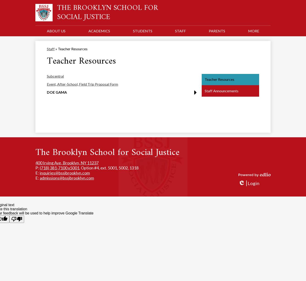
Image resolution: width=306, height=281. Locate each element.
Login (248, 183)
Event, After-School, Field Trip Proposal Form (82, 84)
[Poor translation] (16, 219)
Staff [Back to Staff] (51, 49)
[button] (56, 31)
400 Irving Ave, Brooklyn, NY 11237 (67, 162)
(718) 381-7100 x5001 (59, 167)
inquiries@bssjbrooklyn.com (65, 172)
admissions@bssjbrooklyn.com (67, 177)
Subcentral (55, 76)
